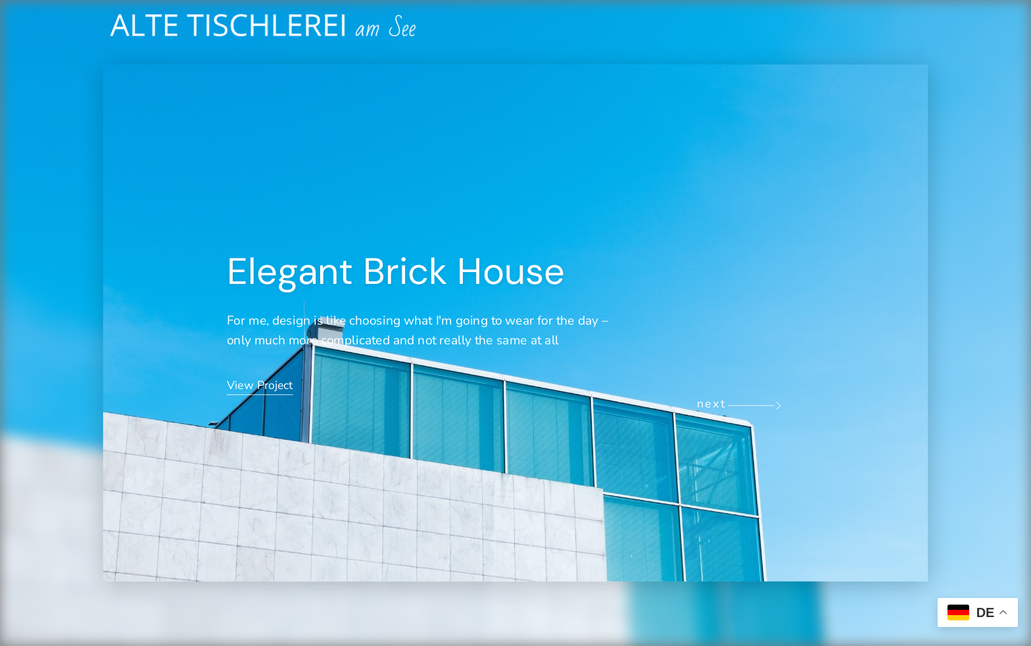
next (712, 404)
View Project (260, 385)
